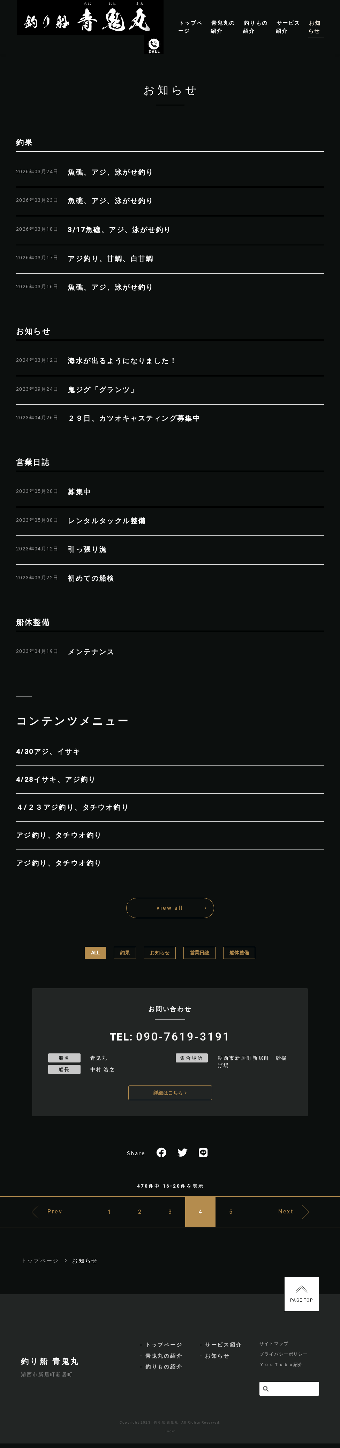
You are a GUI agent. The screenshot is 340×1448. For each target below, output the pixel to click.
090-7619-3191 (183, 1036)
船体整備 (239, 952)
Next (291, 1214)
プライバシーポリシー (283, 1358)
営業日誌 (199, 952)
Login (170, 1436)
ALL (95, 952)
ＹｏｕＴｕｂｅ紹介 (281, 1369)
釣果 (125, 952)
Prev (49, 1214)
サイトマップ (274, 1347)
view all (170, 908)
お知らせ (159, 952)
